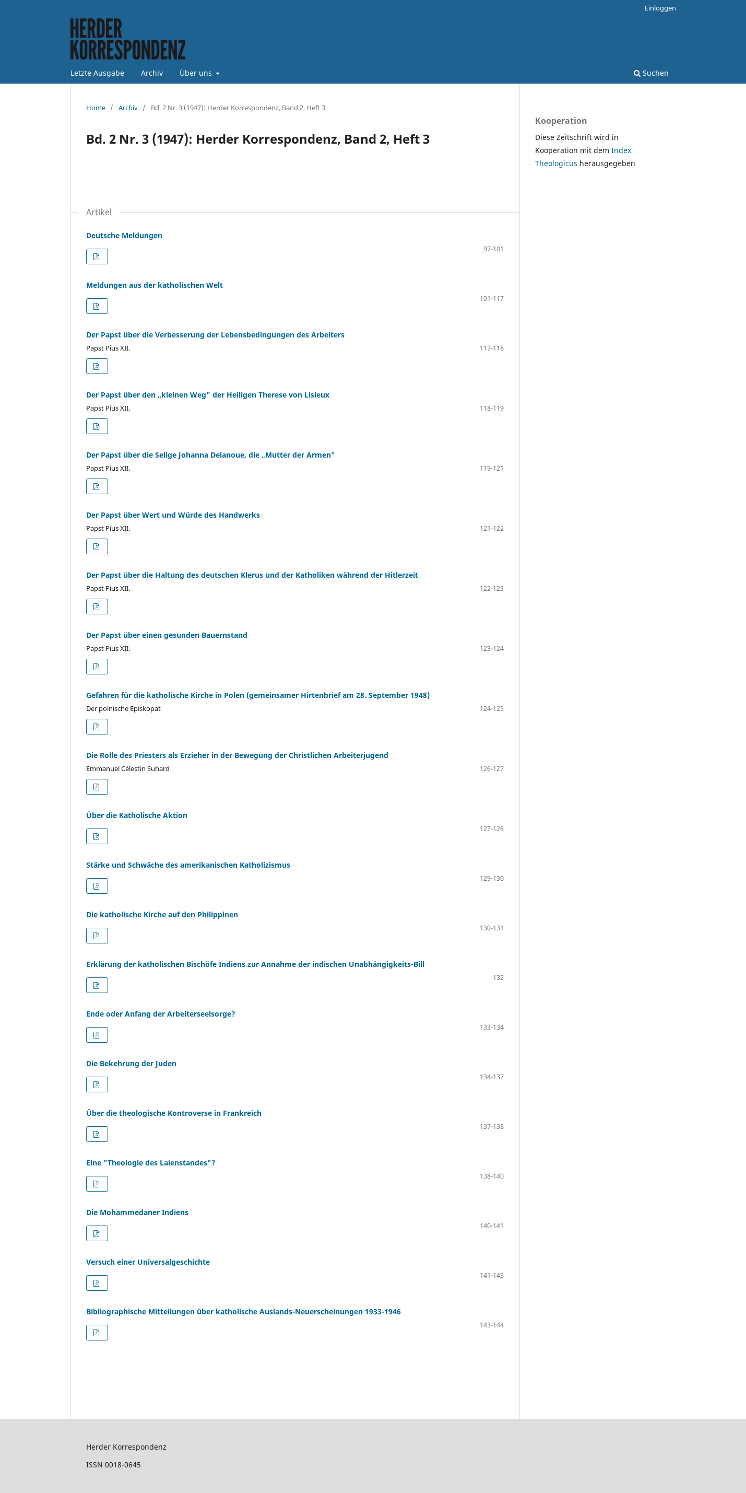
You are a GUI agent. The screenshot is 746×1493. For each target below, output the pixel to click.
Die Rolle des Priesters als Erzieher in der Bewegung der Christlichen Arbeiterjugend (237, 755)
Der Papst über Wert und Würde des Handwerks (173, 515)
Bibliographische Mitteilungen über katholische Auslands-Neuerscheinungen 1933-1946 (243, 1311)
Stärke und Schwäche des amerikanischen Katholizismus (188, 865)
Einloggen (660, 8)
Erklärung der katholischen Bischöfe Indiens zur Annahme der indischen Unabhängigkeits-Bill (255, 964)
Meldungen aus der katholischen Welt (154, 285)
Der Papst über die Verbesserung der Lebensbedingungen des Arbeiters (215, 335)
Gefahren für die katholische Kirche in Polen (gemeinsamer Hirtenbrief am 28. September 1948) (258, 695)
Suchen (651, 73)
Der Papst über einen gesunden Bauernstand (166, 635)
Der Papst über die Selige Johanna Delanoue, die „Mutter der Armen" (210, 455)
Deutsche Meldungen (124, 235)
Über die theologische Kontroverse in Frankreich (174, 1113)
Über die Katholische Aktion (136, 815)
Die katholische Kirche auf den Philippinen (162, 914)
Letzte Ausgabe (97, 73)
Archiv (152, 73)
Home (95, 107)
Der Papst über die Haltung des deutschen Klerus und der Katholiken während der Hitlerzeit (252, 575)
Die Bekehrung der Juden (131, 1063)
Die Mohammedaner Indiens (137, 1212)
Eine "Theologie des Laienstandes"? (151, 1163)
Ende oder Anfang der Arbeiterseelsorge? (160, 1014)
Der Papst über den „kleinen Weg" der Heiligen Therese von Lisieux (207, 395)
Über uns (197, 73)
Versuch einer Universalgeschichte (148, 1262)
